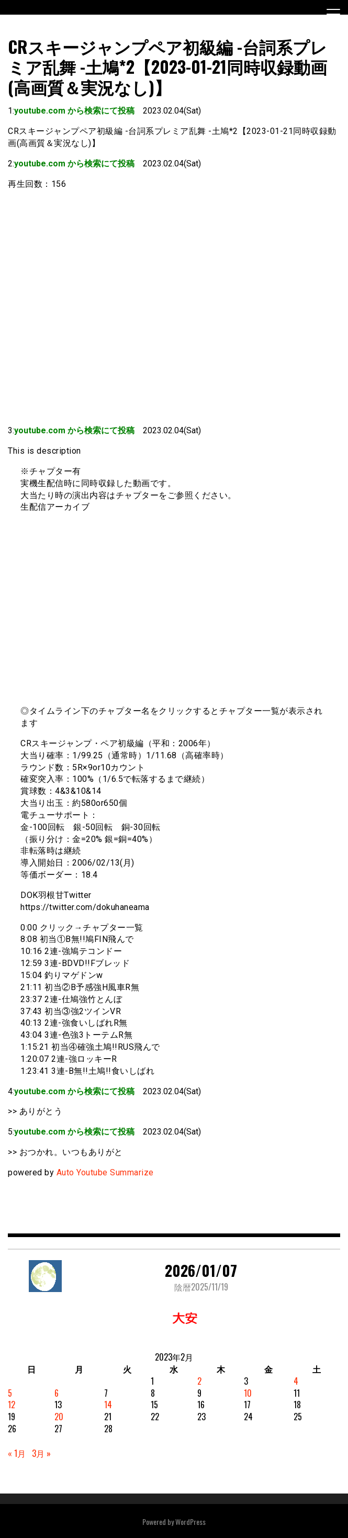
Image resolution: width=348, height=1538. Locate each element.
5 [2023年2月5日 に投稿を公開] (10, 1393)
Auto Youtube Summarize (105, 1172)
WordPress (190, 1521)
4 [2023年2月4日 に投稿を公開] (296, 1381)
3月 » (41, 1453)
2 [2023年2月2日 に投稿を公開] (199, 1381)
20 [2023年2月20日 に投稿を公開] (58, 1416)
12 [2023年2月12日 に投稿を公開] (11, 1404)
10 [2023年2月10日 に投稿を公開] (248, 1393)
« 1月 (17, 1453)
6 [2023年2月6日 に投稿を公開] (56, 1393)
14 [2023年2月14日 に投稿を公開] (108, 1404)
